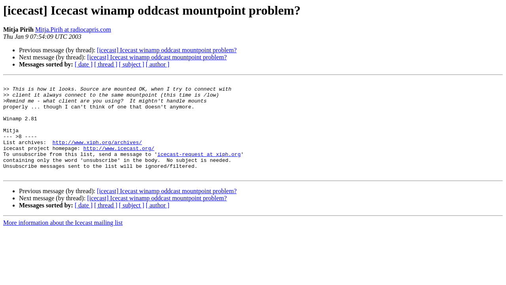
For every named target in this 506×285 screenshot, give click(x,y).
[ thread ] (105, 64)
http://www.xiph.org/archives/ (97, 155)
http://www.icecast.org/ (118, 162)
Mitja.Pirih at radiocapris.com (73, 29)
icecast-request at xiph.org (199, 169)
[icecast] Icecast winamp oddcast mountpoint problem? (166, 50)
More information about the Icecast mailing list (63, 241)
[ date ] (84, 64)
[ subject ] (131, 64)
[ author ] (158, 64)
